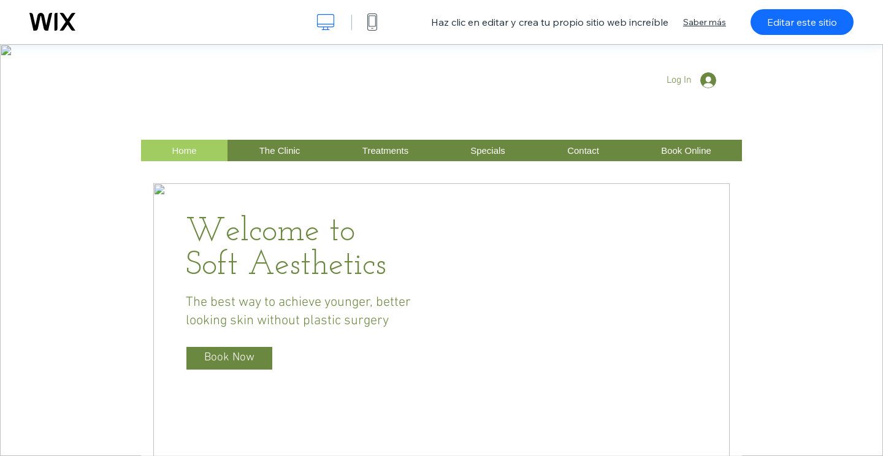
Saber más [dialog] (704, 22)
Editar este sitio (802, 22)
